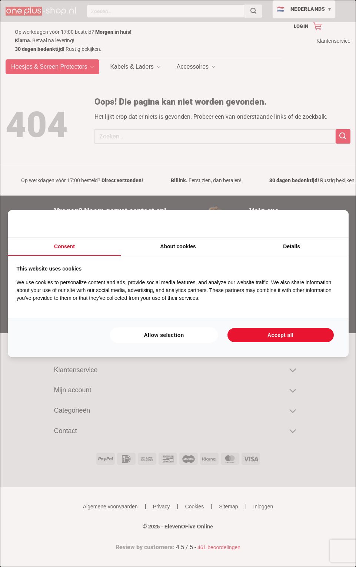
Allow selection (164, 335)
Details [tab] (291, 246)
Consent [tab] (64, 246)
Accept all (280, 335)
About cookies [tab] (178, 246)
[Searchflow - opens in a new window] (330, 224)
